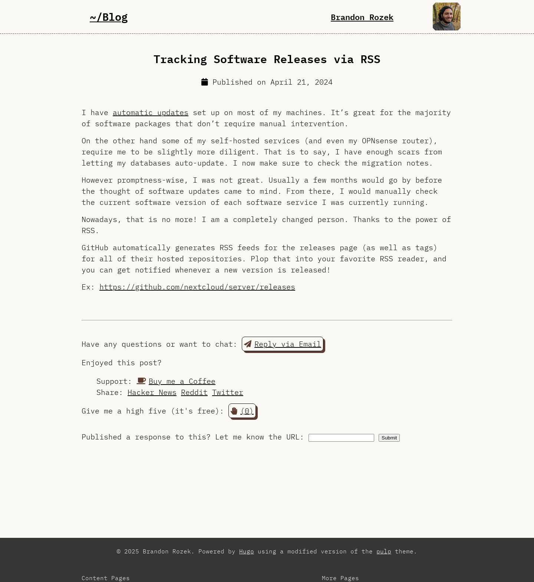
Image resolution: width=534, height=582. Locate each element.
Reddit (194, 392)
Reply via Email (282, 344)
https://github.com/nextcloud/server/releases (197, 287)
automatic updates (150, 112)
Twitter (227, 392)
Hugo (246, 551)
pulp (383, 551)
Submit (389, 438)
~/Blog (109, 16)
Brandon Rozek (362, 16)
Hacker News (152, 392)
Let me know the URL (257, 437)
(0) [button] (242, 411)
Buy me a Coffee (175, 381)
